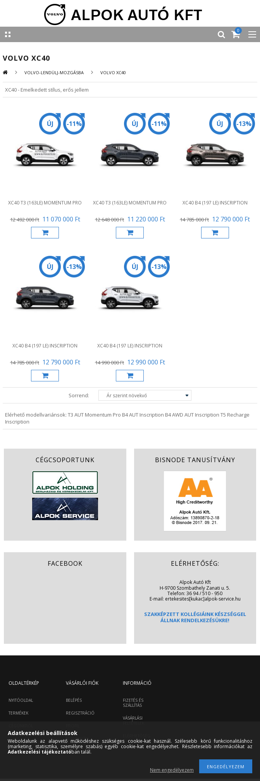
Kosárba (45, 232)
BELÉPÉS (74, 700)
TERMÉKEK (18, 713)
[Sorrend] (144, 395)
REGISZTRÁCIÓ (80, 713)
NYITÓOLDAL (21, 700)
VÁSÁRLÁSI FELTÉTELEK (133, 720)
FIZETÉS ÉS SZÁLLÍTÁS (133, 703)
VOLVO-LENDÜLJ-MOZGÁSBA (54, 72)
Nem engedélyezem (172, 770)
